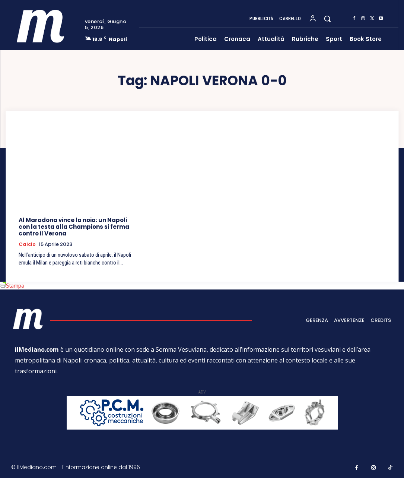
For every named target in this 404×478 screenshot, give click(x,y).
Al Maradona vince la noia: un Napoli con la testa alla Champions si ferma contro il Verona (74, 226)
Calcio (27, 244)
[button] (327, 19)
